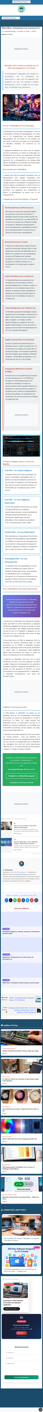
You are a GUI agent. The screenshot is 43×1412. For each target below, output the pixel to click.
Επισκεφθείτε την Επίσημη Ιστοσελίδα (21, 782)
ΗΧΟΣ (34, 31)
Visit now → (21, 1333)
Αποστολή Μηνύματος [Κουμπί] (21, 1377)
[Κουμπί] (36, 900)
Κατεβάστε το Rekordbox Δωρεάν (21, 776)
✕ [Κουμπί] (40, 1409)
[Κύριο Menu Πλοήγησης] (11, 18)
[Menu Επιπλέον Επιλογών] (21, 1)
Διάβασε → (5, 1053)
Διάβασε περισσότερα (11, 1308)
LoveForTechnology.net (19, 872)
